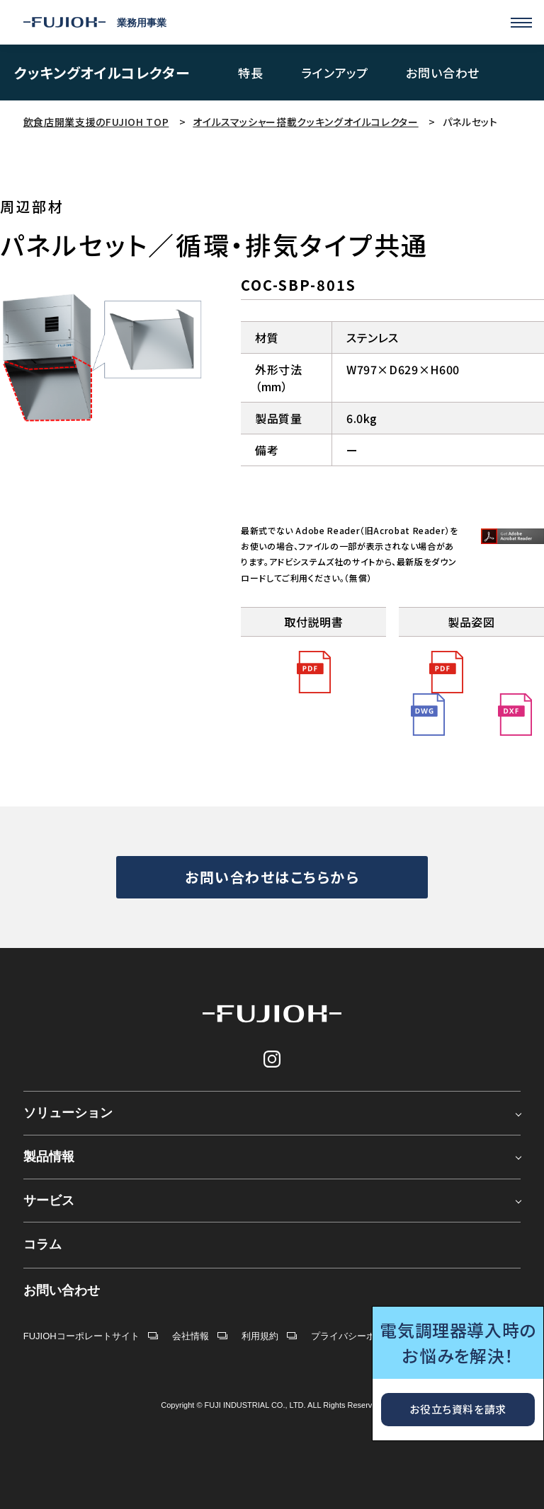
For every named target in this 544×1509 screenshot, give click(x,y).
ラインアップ (334, 73)
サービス (48, 1200)
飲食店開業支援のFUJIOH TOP (96, 122)
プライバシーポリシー (357, 1336)
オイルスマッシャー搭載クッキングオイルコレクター (305, 122)
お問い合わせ (443, 73)
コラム (42, 1244)
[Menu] (521, 22)
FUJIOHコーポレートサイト (81, 1336)
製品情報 (48, 1157)
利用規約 (260, 1336)
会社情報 (190, 1336)
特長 (251, 73)
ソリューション (68, 1113)
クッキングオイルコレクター (101, 72)
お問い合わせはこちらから (272, 877)
